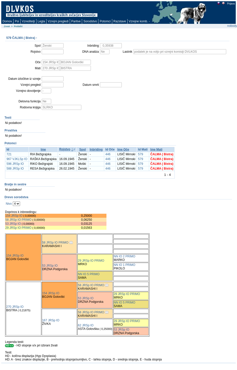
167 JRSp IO (51, 320)
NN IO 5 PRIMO (88, 274)
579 (140, 154)
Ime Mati (156, 149)
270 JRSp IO (15, 307)
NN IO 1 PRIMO (124, 265)
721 (9, 154)
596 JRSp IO (15, 164)
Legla (41, 21)
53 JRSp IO (13, 224)
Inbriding (96, 149)
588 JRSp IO (15, 168)
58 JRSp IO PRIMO (18, 219)
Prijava (231, 3)
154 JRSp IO (14, 215)
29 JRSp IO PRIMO (18, 228)
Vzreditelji (28, 21)
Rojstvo (64, 149)
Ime (43, 149)
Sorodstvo (90, 21)
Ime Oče (123, 149)
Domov (7, 21)
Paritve (76, 21)
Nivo (9, 203)
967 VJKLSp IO (17, 159)
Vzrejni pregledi (58, 21)
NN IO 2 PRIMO (124, 256)
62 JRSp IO (85, 325)
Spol (82, 149)
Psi (17, 21)
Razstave (119, 21)
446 (107, 154)
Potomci (105, 21)
